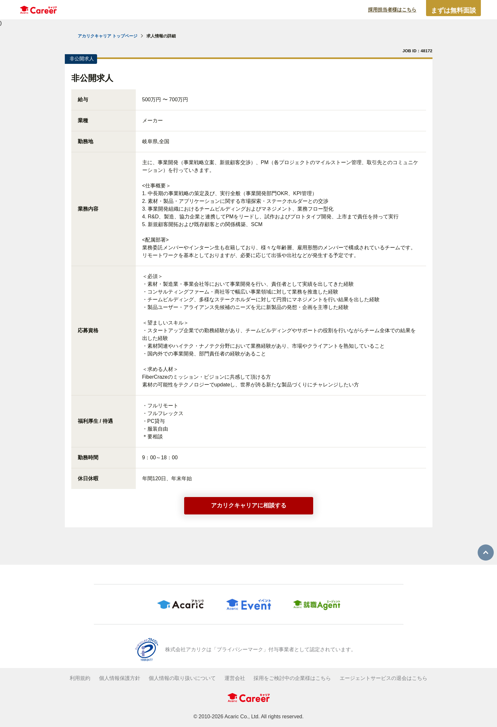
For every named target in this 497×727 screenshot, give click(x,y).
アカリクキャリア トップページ (108, 36)
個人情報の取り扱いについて (182, 678)
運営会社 (234, 678)
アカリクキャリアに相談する (248, 505)
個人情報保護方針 (119, 678)
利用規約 (80, 678)
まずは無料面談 (453, 10)
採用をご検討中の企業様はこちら (292, 678)
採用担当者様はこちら (392, 9)
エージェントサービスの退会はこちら (383, 678)
